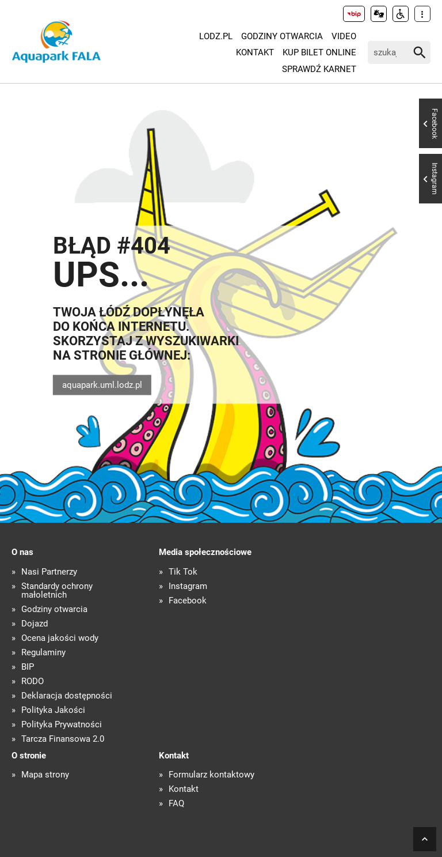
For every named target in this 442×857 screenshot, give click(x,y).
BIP (27, 667)
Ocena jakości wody (59, 638)
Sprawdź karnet (319, 69)
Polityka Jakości (53, 710)
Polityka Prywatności (61, 724)
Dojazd (34, 624)
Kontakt (255, 52)
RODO (32, 681)
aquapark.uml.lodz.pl (102, 385)
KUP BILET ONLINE (319, 52)
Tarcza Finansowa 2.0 (62, 739)
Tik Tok (183, 572)
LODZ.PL (216, 36)
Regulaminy (43, 652)
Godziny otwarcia (282, 36)
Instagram (188, 586)
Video (344, 36)
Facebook (188, 600)
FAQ (176, 803)
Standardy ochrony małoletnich (57, 590)
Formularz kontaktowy (211, 775)
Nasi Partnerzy (49, 572)
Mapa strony (45, 775)
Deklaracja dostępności (66, 696)
